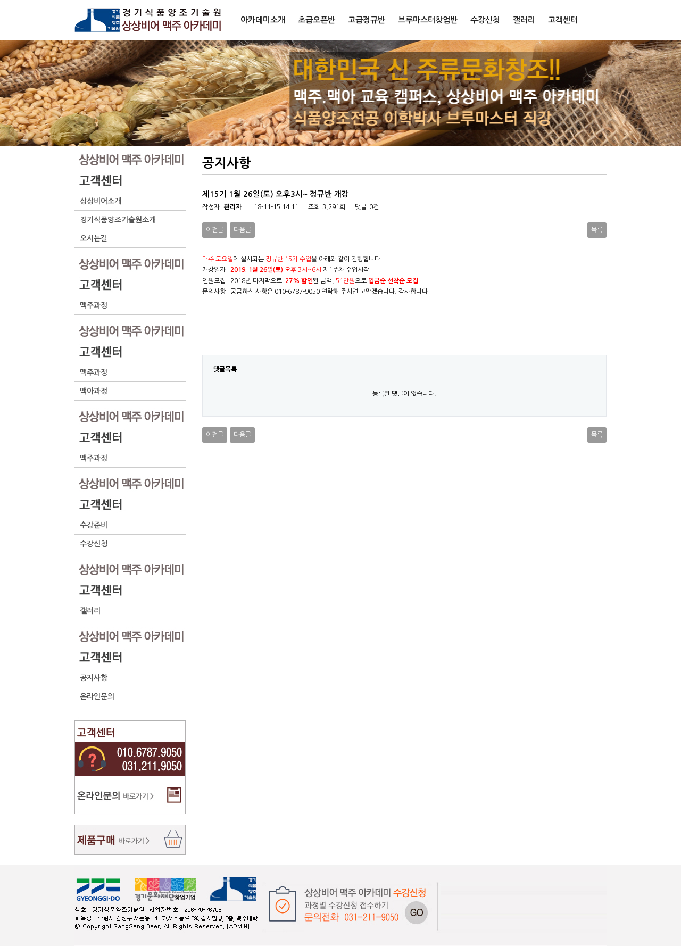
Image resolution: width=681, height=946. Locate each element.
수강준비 (93, 525)
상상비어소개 (100, 201)
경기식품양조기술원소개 (118, 219)
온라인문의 (97, 696)
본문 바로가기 (0, 0)
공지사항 (93, 678)
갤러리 (90, 611)
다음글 (242, 230)
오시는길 (93, 238)
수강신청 (93, 543)
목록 (597, 230)
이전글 (214, 230)
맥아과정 (93, 391)
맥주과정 (93, 305)
